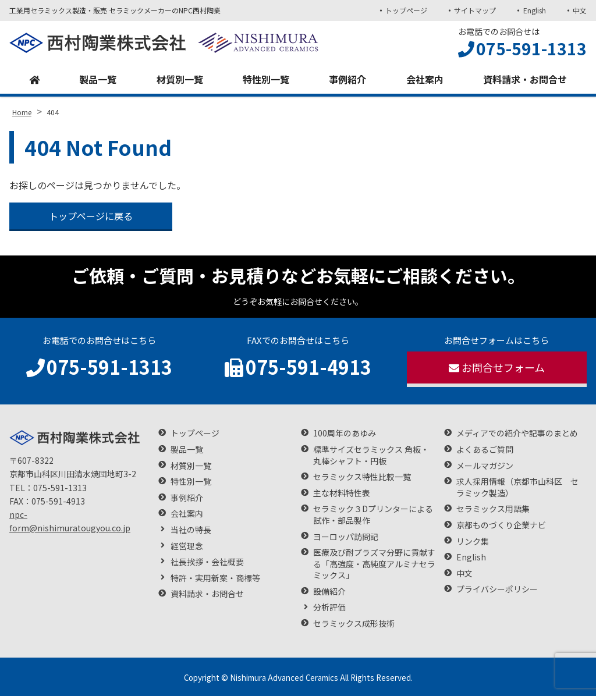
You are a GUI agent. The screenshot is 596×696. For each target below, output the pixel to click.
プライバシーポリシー (497, 589)
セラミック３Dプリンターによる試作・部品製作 (373, 514)
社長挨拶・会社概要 (207, 561)
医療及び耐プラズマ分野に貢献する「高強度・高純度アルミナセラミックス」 (374, 564)
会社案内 (425, 79)
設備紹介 (329, 591)
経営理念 (187, 546)
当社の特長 (191, 529)
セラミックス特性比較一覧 (362, 476)
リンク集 (472, 541)
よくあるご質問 (484, 449)
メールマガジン (484, 465)
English (534, 10)
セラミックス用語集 (493, 508)
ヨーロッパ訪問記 (345, 536)
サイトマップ (475, 10)
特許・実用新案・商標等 (215, 578)
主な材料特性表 (341, 493)
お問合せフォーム (497, 367)
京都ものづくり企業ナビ (501, 525)
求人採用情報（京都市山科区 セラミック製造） (517, 487)
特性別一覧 (266, 79)
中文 (580, 10)
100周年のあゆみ (344, 433)
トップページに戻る (91, 216)
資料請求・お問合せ (525, 79)
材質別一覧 (180, 79)
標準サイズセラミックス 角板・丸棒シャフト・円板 (371, 455)
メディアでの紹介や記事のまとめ (517, 433)
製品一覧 (97, 79)
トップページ (406, 10)
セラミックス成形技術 (354, 623)
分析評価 (329, 607)
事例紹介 (347, 79)
